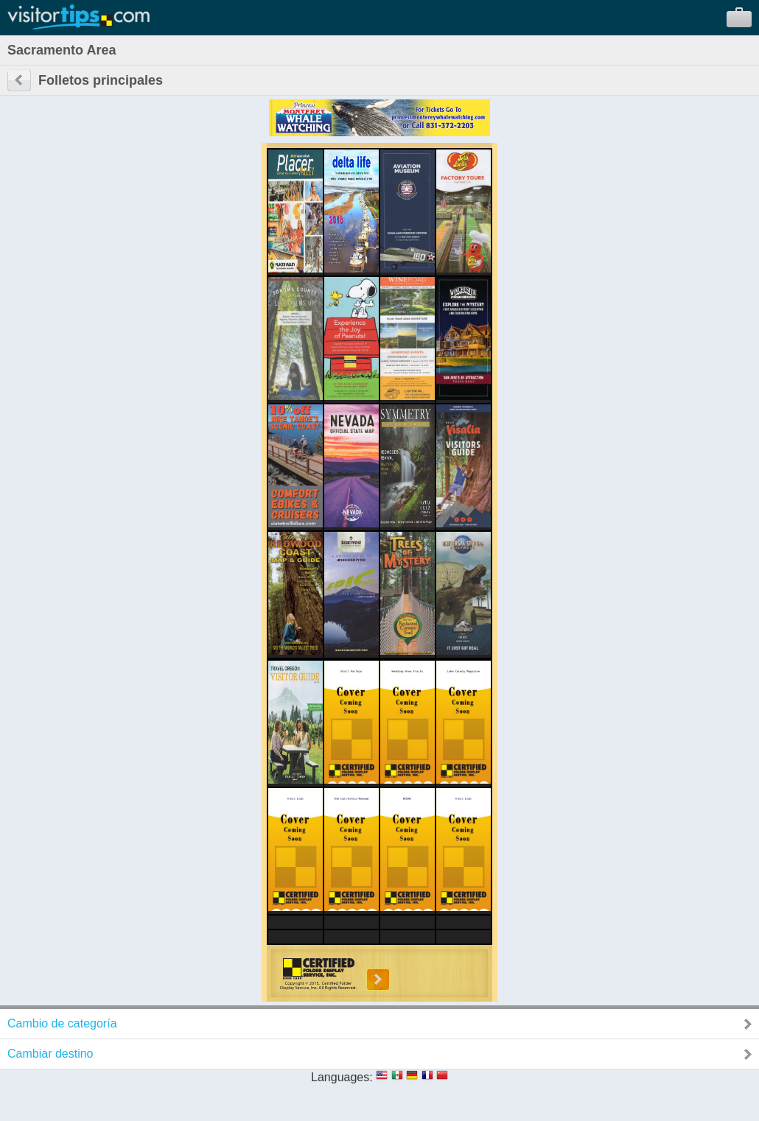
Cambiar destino (50, 1053)
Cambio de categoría (62, 1023)
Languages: (342, 1077)
